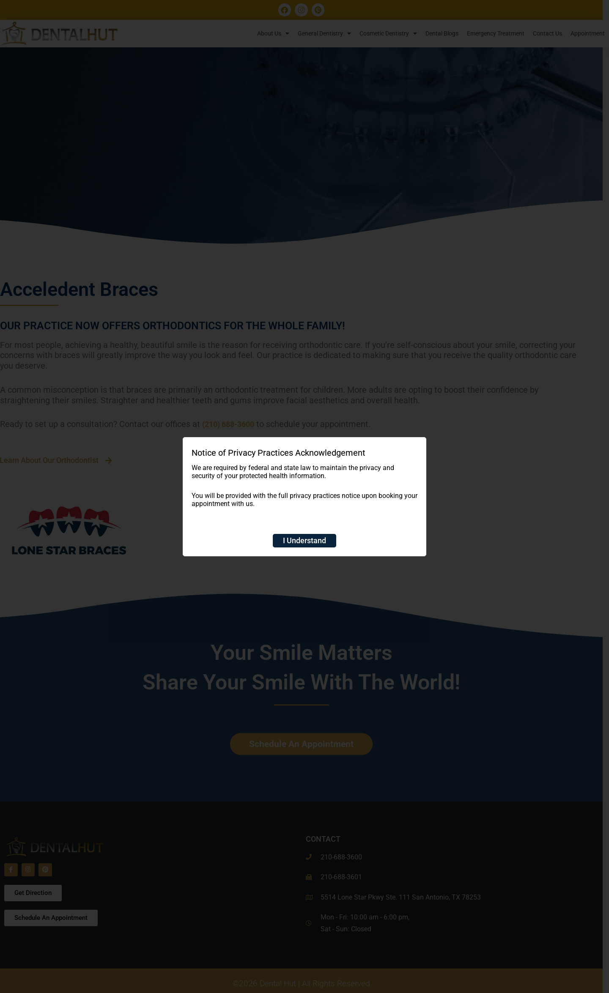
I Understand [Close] (304, 540)
